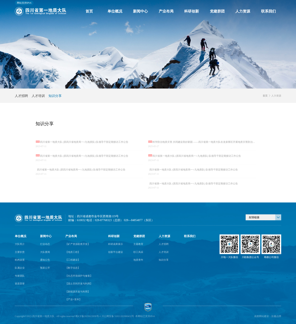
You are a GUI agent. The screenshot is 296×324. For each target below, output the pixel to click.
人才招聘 (21, 96)
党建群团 (217, 11)
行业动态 (45, 244)
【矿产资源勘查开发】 (77, 244)
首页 (89, 11)
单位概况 (115, 11)
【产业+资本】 (73, 299)
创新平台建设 (115, 252)
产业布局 (166, 11)
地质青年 (138, 259)
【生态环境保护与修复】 (78, 275)
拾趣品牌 (276, 316)
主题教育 (138, 244)
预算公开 (45, 267)
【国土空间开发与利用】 (78, 283)
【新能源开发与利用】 (77, 291)
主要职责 (20, 252)
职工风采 (138, 252)
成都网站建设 (261, 316)
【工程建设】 (72, 259)
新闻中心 (140, 11)
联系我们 (268, 11)
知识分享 (55, 96)
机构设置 (20, 259)
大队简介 (20, 244)
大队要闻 (45, 252)
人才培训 (38, 96)
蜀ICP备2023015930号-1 (88, 316)
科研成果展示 (115, 244)
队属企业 (20, 267)
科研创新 (191, 11)
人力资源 (242, 11)
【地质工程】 (72, 252)
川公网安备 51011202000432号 (118, 316)
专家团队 (20, 275)
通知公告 (45, 259)
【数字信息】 (72, 267)
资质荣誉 (20, 283)
